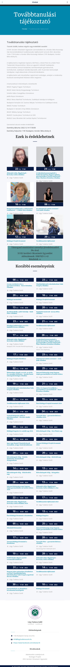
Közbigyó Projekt (35, 657)
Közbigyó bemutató (42, 588)
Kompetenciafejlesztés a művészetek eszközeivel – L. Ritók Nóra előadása (20, 209)
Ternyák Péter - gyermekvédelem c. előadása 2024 (48, 416)
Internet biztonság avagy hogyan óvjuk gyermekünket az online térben (49, 373)
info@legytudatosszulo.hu (22, 639)
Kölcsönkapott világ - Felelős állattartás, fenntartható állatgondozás (17, 458)
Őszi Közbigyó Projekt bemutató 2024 (49, 403)
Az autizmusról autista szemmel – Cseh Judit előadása (48, 209)
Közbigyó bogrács (42, 515)
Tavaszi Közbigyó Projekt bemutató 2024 (48, 444)
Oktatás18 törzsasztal (14, 528)
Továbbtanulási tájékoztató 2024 (18, 403)
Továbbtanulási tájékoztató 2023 (47, 502)
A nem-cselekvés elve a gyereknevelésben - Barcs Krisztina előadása (19, 285)
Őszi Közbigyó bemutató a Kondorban (20, 515)
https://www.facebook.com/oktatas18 (26, 643)
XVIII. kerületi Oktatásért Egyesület (35, 659)
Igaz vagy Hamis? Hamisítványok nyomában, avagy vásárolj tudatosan (19, 444)
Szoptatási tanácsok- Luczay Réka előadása (47, 312)
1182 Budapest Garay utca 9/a (23, 636)
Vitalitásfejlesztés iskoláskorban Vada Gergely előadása (49, 285)
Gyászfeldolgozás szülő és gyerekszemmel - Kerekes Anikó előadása (18, 417)
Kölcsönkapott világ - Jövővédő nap (48, 457)
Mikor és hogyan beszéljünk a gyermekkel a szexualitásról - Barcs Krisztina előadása (49, 389)
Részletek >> (35, 259)
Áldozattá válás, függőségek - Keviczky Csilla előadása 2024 (17, 502)
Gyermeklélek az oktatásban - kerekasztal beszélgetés (17, 589)
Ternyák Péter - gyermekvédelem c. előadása (48, 542)
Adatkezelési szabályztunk (35, 654)
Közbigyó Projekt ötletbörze (16, 359)
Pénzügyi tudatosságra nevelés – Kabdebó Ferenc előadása (18, 326)
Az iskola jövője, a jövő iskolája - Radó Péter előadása (20, 312)
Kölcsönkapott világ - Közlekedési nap (19, 473)
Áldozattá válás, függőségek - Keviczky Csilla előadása (17, 174)
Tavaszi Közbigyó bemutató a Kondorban (17, 542)
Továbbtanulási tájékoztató (45, 241)
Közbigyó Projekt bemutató (16, 241)
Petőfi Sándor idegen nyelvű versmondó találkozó (16, 558)
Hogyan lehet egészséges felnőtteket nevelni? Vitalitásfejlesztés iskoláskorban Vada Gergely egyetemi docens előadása (20, 574)
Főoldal (24, 29)
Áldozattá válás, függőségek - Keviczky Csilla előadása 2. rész (47, 487)
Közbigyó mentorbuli (14, 299)
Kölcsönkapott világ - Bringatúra (47, 472)
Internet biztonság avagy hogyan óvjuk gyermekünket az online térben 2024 (20, 488)
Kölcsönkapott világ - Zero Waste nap (49, 431)
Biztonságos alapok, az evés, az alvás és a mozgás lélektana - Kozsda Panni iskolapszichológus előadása (20, 374)
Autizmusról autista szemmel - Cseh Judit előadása (48, 359)
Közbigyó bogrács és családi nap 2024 (20, 431)
